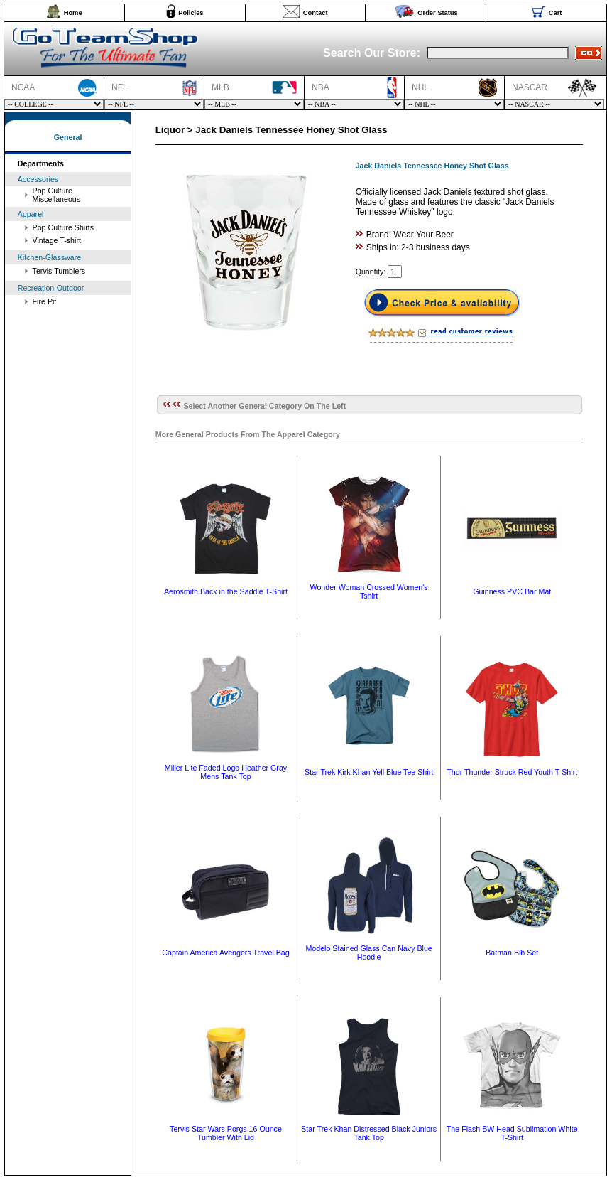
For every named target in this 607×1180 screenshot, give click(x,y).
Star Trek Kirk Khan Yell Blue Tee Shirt (369, 772)
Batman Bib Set (512, 952)
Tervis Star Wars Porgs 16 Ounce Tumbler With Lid (226, 1133)
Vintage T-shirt (57, 240)
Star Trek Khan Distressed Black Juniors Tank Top (369, 1133)
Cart (555, 12)
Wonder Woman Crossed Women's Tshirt (369, 591)
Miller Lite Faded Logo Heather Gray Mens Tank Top (226, 772)
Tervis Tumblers (59, 271)
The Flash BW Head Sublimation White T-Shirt (512, 1133)
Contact (315, 12)
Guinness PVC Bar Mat (512, 591)
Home (73, 12)
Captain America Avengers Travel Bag (225, 952)
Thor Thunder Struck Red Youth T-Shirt (512, 772)
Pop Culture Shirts (63, 227)
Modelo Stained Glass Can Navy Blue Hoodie (368, 952)
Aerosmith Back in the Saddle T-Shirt (226, 591)
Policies (190, 12)
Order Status (437, 12)
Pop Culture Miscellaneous (57, 194)
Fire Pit (45, 301)
